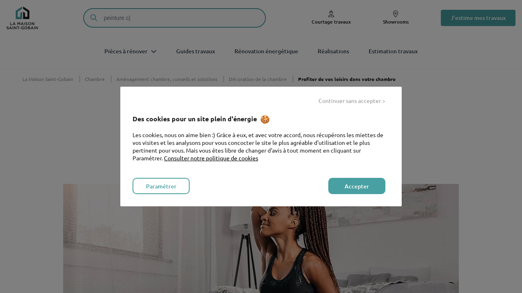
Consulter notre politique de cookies (211, 158)
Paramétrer (161, 186)
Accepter (357, 186)
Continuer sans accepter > (352, 100)
